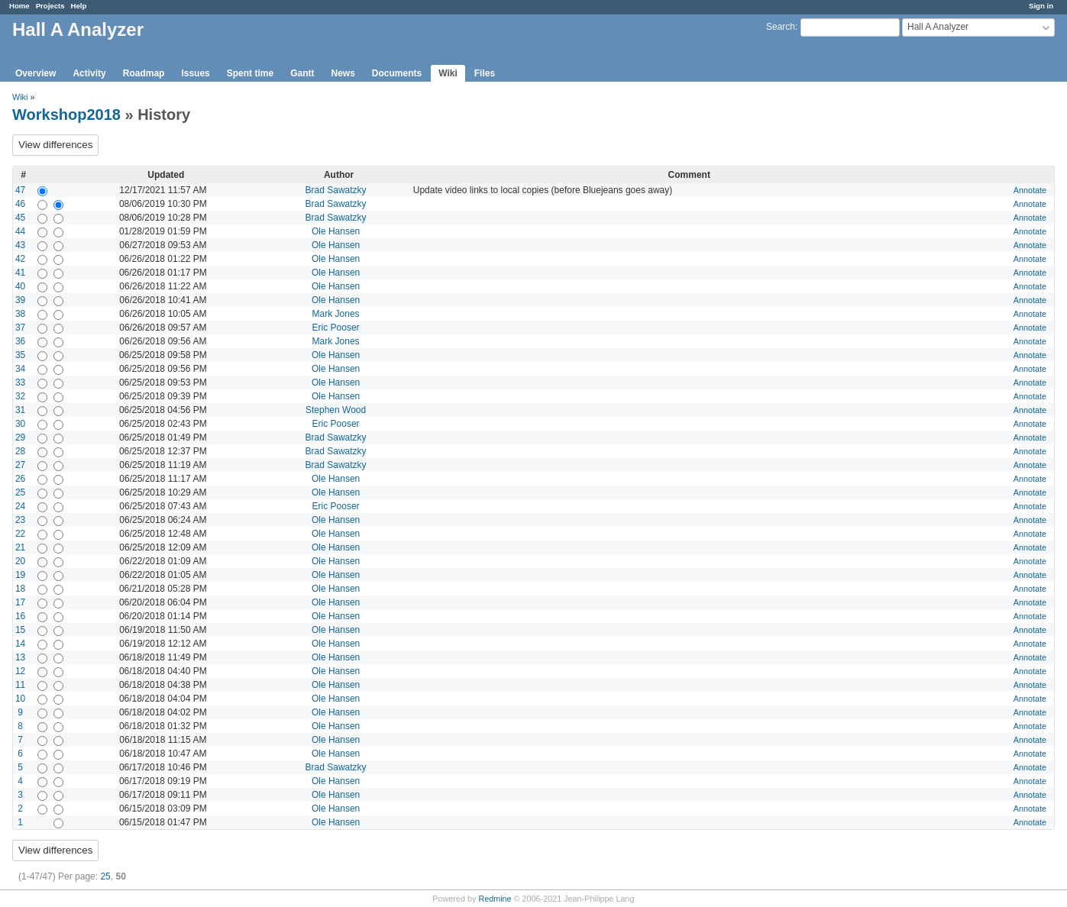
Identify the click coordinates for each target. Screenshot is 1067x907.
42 (20, 258)
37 (20, 327)
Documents (397, 73)
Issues (195, 73)
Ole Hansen (336, 231)
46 (20, 204)
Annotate (1030, 190)
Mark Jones (336, 313)
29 (20, 437)
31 (20, 410)
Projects (50, 6)
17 (20, 602)
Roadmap (144, 73)
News (342, 73)
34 (20, 368)
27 (20, 465)
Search (780, 26)
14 (20, 643)
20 (20, 561)
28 (20, 451)
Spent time (250, 73)
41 (20, 272)
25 (20, 492)
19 (20, 575)
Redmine (494, 898)
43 (20, 245)
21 (20, 547)
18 (20, 588)
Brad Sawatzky (336, 190)
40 (20, 286)
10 (20, 698)
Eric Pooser (336, 327)
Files (484, 73)
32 (20, 396)
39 (20, 300)
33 (20, 382)
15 (20, 630)
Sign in (1041, 6)
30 (20, 423)
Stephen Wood (336, 410)
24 (20, 506)
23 (20, 520)
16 (20, 616)
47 (20, 190)
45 (20, 217)
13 (20, 657)
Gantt (302, 73)
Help (79, 6)
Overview (35, 73)
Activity (89, 73)
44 (20, 231)
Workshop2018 (66, 114)
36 (20, 341)
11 (20, 684)
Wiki (448, 73)
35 (20, 355)
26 (20, 478)
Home (19, 6)
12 (20, 671)
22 (20, 533)
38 (20, 313)
